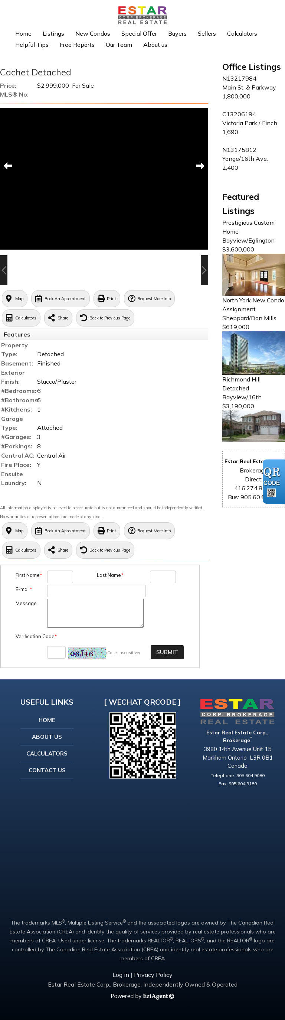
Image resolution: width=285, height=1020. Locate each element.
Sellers (207, 33)
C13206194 (239, 114)
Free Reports (77, 44)
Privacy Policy (153, 974)
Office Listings (251, 66)
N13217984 (239, 78)
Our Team (119, 44)
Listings (53, 33)
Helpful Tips (32, 44)
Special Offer (139, 33)
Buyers (177, 33)
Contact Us (47, 770)
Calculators (242, 33)
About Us (47, 736)
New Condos (92, 33)
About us (155, 44)
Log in (120, 974)
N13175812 (239, 149)
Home (23, 33)
